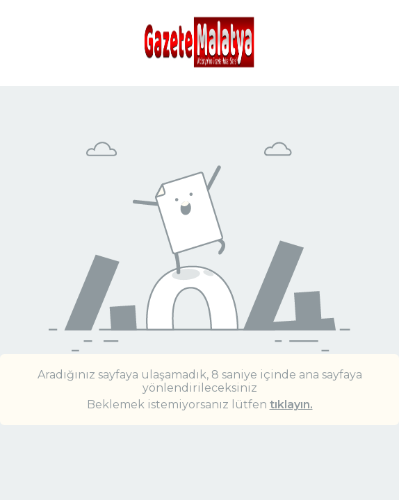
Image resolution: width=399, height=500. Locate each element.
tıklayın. (291, 404)
